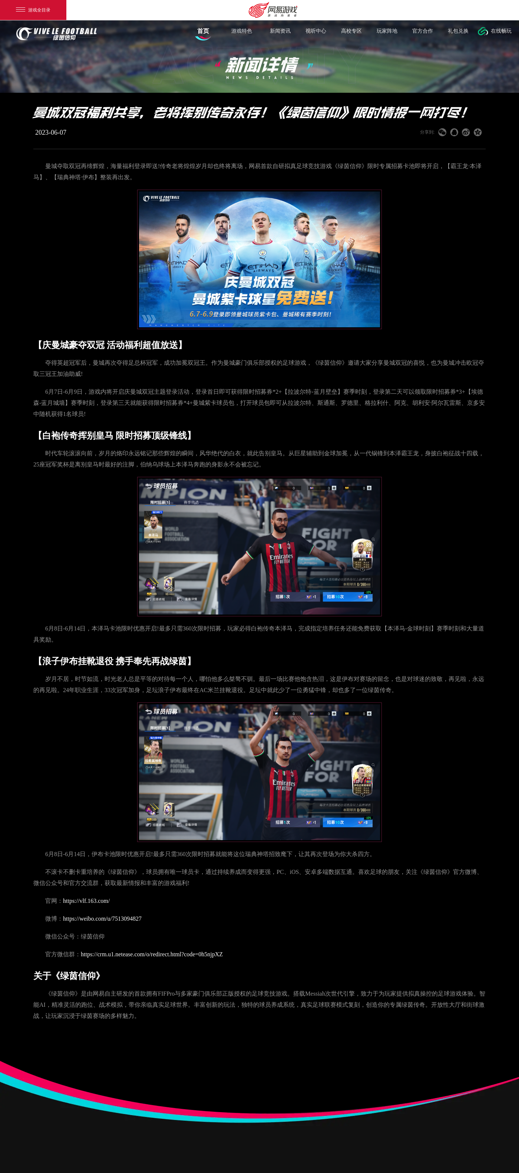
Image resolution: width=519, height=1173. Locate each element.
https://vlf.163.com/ (86, 901)
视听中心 (315, 34)
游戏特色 (241, 34)
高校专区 (351, 34)
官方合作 (422, 34)
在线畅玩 (501, 34)
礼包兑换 (458, 34)
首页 (203, 34)
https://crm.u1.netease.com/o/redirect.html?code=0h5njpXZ (152, 954)
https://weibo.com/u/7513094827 (102, 918)
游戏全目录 (33, 10)
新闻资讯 (280, 34)
